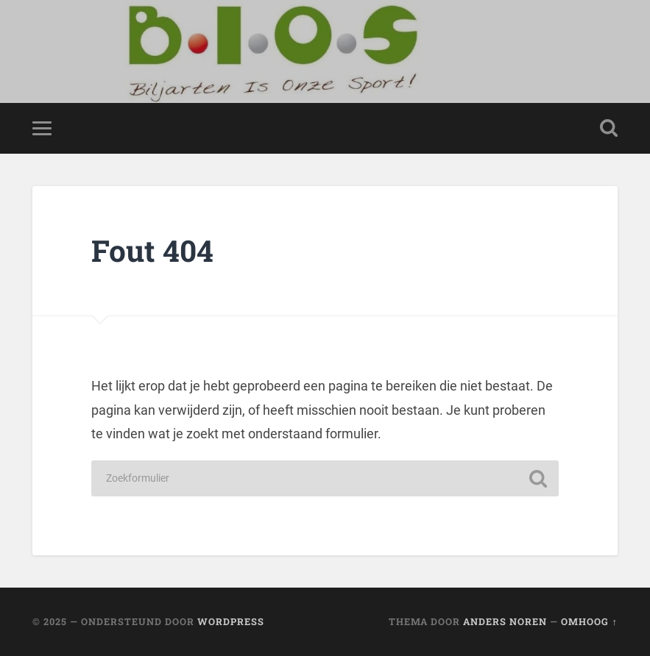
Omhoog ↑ (589, 621)
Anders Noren (505, 621)
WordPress (230, 621)
